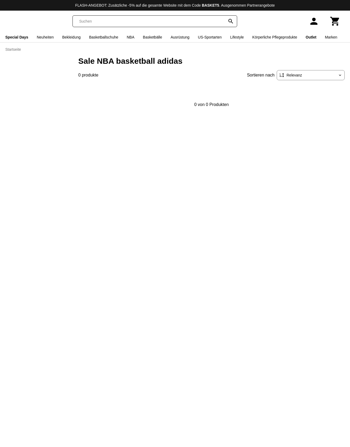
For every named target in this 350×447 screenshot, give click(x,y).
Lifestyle (237, 37)
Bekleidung (71, 37)
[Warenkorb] (335, 21)
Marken (331, 37)
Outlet (311, 37)
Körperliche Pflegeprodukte (274, 37)
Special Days (16, 37)
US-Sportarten (209, 37)
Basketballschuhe (103, 37)
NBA (130, 37)
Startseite (13, 49)
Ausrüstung (179, 37)
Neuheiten (45, 37)
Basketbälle (152, 37)
